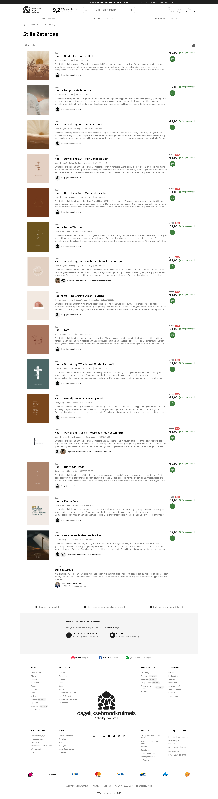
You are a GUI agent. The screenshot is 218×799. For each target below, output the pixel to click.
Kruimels (140, 2)
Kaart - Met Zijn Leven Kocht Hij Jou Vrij (79, 398)
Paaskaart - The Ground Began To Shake (79, 295)
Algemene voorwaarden (77, 786)
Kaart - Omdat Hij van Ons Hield (74, 56)
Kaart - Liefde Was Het (69, 227)
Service (192, 2)
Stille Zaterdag (49, 25)
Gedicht (58, 566)
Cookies (107, 786)
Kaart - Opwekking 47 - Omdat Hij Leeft (79, 124)
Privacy (95, 786)
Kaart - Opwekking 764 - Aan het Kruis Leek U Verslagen (89, 261)
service (110, 627)
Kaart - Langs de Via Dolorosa (73, 90)
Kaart (57, 53)
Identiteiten (183, 2)
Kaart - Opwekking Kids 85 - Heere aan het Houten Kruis (89, 432)
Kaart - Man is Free (66, 501)
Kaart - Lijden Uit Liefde (69, 467)
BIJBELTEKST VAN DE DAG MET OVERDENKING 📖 (109, 2)
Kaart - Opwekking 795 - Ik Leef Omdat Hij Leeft (84, 364)
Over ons (148, 2)
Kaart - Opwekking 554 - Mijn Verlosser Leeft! (82, 158)
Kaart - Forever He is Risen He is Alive (78, 535)
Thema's (174, 2)
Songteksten (164, 2)
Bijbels (155, 2)
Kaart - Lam (62, 330)
